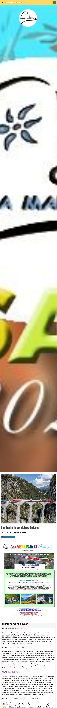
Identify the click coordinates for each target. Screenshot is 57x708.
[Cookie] (4, 704)
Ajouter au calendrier (8, 537)
